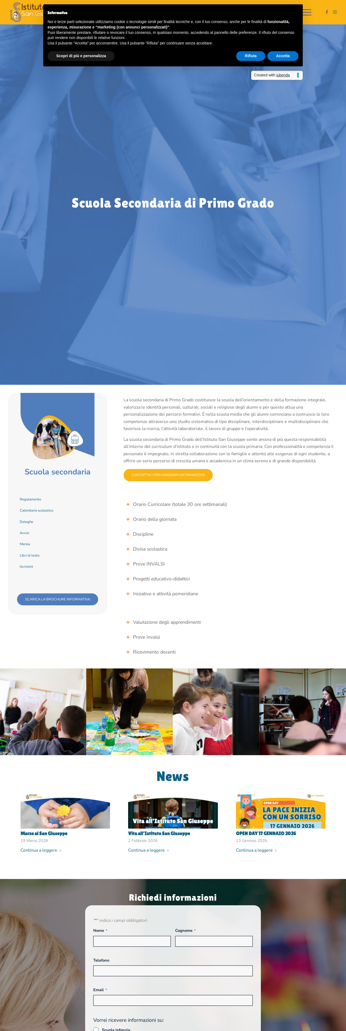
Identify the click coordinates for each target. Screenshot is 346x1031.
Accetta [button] (283, 56)
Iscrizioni (26, 566)
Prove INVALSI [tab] (145, 564)
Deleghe (26, 521)
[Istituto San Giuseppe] (37, 12)
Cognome (185, 930)
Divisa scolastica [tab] (146, 549)
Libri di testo (29, 555)
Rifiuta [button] (251, 56)
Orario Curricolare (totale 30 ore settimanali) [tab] (176, 504)
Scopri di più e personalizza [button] (81, 56)
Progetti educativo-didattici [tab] (158, 579)
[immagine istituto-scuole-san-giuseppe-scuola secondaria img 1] (43, 711)
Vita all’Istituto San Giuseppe (159, 833)
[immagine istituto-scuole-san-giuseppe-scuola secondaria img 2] (129, 711)
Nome (100, 930)
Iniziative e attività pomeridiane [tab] (162, 593)
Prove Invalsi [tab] (143, 637)
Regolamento (30, 499)
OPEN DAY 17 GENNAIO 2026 (266, 833)
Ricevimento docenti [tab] (151, 652)
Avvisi (24, 533)
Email (100, 990)
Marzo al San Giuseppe (44, 833)
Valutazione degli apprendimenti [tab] (163, 622)
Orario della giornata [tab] (151, 519)
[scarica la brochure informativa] (57, 599)
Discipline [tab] (139, 534)
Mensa (25, 544)
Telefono (101, 960)
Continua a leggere (41, 850)
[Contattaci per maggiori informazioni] (168, 475)
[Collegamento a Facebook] (327, 12)
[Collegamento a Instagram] (335, 12)
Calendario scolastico (36, 510)
